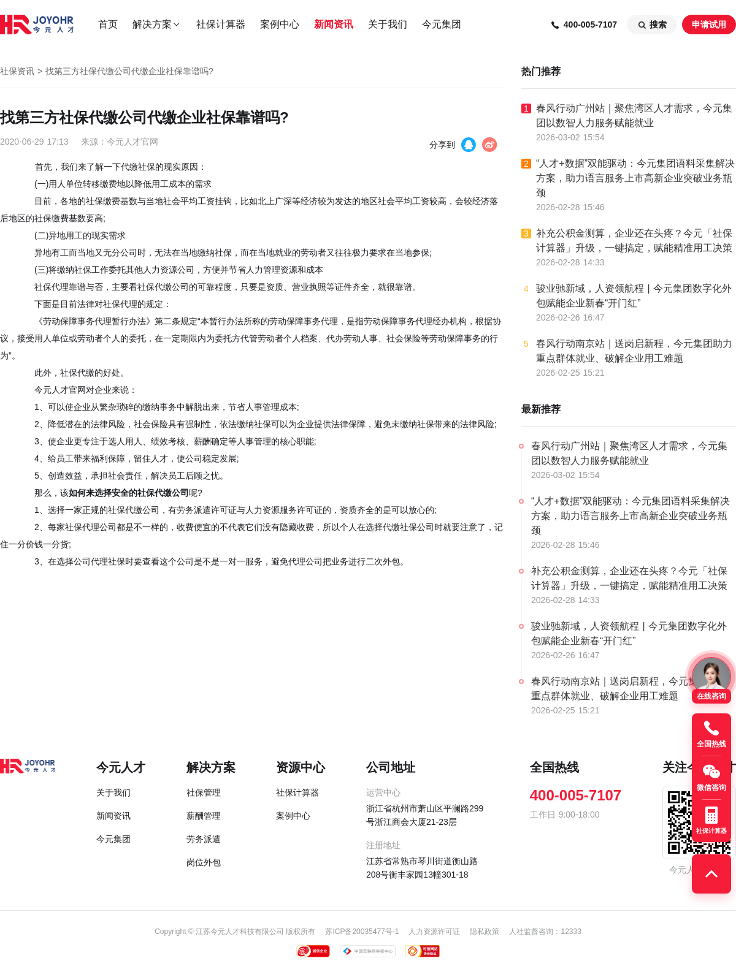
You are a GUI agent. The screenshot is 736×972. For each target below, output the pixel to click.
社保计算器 (220, 24)
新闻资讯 (333, 24)
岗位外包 (203, 862)
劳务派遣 (203, 839)
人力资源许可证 (434, 931)
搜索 (652, 25)
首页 (108, 24)
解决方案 (157, 24)
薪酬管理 (203, 816)
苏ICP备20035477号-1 (362, 931)
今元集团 (441, 24)
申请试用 (709, 24)
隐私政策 (484, 931)
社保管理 (203, 792)
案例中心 (279, 24)
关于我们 (387, 24)
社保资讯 (17, 71)
